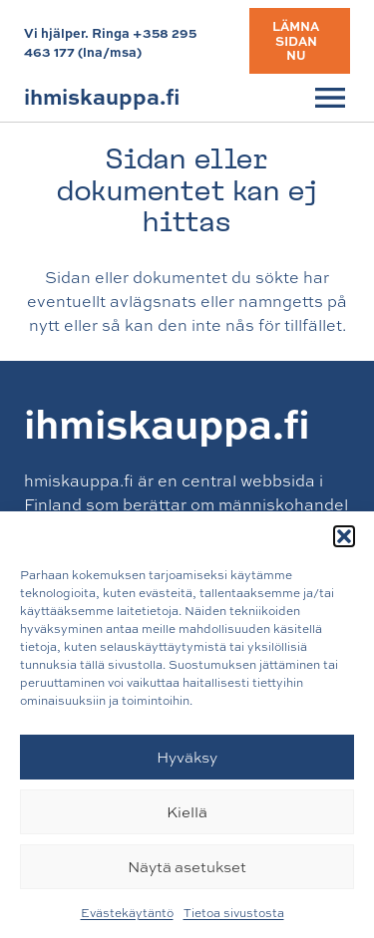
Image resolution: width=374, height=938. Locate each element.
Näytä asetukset (187, 866)
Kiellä (187, 811)
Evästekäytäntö (127, 913)
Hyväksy (187, 757)
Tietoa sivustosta (234, 913)
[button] (344, 536)
